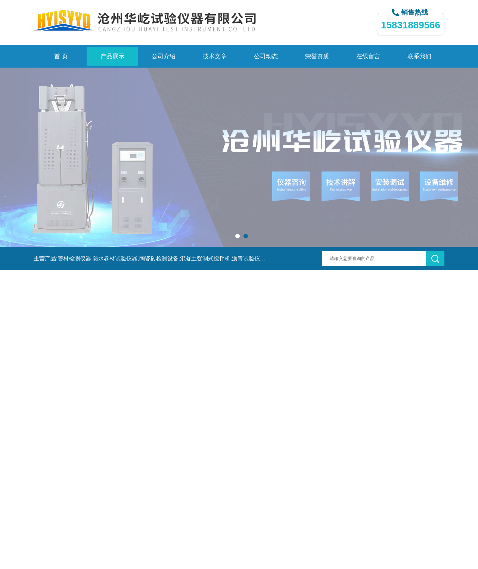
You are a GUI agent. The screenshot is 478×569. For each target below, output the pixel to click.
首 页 (61, 56)
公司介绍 (164, 56)
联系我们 (419, 56)
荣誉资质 (317, 56)
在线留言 (368, 56)
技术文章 (215, 56)
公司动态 (266, 56)
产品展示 (112, 56)
